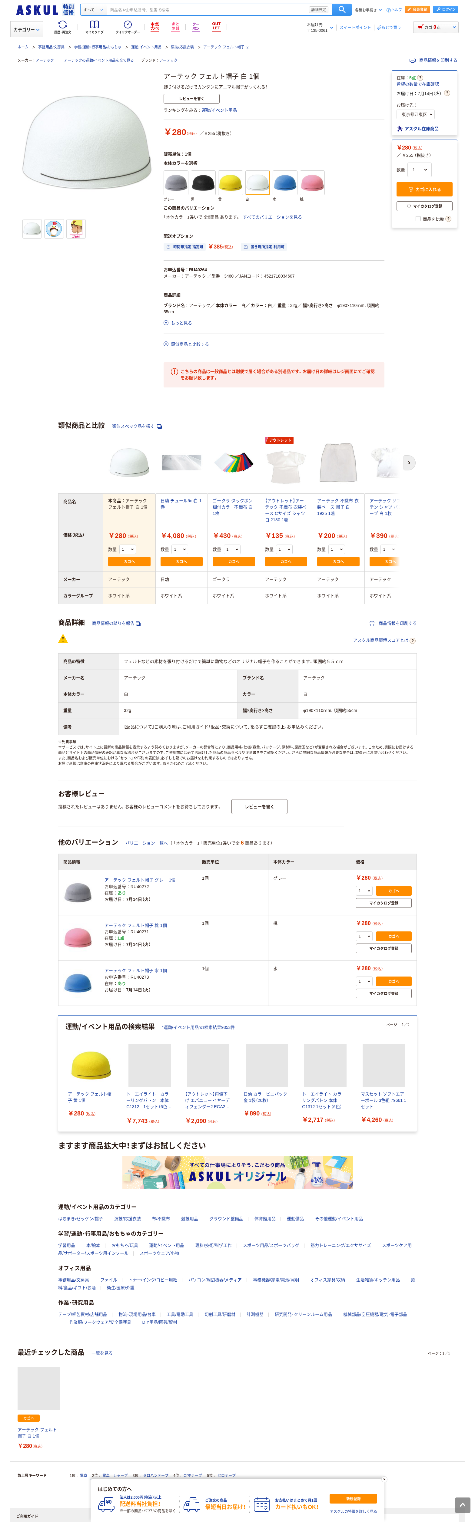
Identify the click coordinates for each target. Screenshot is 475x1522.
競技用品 (189, 1218)
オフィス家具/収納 (327, 1279)
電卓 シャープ (115, 1476)
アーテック (45, 60)
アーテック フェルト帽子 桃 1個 (136, 925)
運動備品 (295, 1218)
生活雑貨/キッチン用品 (378, 1279)
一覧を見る (102, 1353)
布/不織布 (161, 1218)
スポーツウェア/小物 (159, 1253)
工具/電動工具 (180, 1314)
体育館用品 (265, 1218)
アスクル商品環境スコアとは (384, 641)
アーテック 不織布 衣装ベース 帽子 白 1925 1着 (338, 507)
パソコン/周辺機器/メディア (215, 1279)
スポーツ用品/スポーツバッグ (271, 1245)
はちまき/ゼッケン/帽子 (80, 1218)
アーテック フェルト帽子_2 (225, 47)
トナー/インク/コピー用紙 (153, 1279)
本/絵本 (93, 1245)
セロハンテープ (155, 1476)
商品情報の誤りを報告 (116, 623)
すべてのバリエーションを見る (272, 217)
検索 (342, 10)
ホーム (23, 47)
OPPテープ (193, 1476)
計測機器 (255, 1314)
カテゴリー (26, 29)
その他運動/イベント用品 (339, 1218)
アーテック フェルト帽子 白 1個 (37, 1432)
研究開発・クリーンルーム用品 (303, 1314)
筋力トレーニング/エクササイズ (341, 1245)
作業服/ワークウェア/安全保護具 (100, 1322)
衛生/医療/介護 (121, 1287)
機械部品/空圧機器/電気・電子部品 (375, 1314)
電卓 (83, 1476)
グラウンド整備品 (226, 1218)
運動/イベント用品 (146, 47)
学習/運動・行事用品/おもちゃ (98, 47)
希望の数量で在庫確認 (418, 84)
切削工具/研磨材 (219, 1314)
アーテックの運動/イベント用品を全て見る (99, 60)
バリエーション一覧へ (146, 843)
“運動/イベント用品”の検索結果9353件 (198, 1027)
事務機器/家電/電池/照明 (276, 1279)
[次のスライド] (415, 1074)
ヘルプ (396, 10)
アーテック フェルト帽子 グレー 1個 (140, 880)
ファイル (108, 1279)
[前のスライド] (59, 1074)
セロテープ (227, 1476)
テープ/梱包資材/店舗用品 (82, 1314)
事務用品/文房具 (51, 47)
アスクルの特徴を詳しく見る (353, 1512)
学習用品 (66, 1245)
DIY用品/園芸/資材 (159, 1322)
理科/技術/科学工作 (213, 1245)
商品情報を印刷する (433, 60)
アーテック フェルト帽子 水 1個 (136, 970)
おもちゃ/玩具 (124, 1245)
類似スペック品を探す (137, 426)
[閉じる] (384, 1479)
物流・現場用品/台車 (137, 1314)
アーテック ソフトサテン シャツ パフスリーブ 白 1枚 (390, 507)
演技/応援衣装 (182, 47)
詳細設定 (318, 10)
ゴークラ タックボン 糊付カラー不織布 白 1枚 (233, 507)
